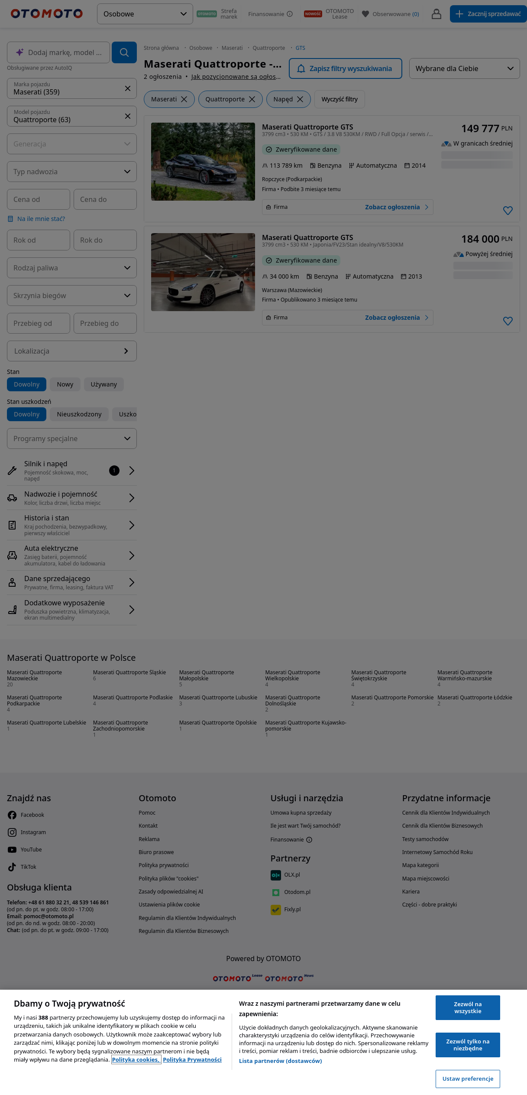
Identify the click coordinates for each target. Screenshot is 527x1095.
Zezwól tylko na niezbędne (468, 1044)
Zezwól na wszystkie (468, 1007)
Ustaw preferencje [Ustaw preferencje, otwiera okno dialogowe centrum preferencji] (468, 1078)
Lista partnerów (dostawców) (280, 1061)
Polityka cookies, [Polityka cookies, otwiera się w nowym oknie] (136, 1059)
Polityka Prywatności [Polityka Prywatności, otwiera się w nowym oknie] (192, 1059)
